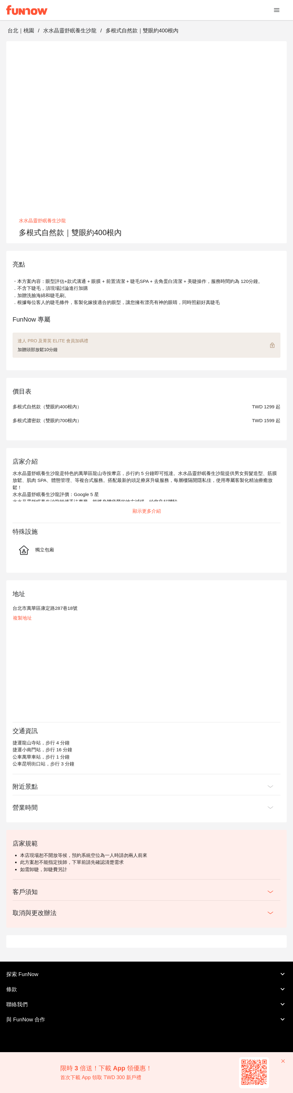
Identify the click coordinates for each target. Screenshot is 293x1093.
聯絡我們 (146, 1004)
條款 (146, 989)
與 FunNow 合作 (146, 1019)
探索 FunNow (146, 974)
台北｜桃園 (21, 31)
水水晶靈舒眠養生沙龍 (69, 31)
